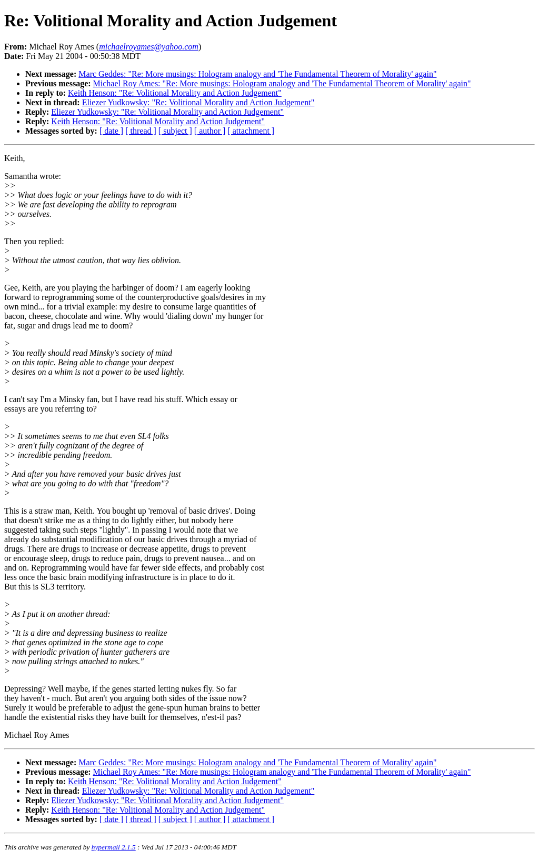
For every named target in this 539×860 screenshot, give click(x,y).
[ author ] (210, 130)
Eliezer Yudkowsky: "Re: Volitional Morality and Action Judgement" (198, 102)
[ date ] (111, 130)
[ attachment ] (250, 130)
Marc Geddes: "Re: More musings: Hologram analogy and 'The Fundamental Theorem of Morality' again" (257, 73)
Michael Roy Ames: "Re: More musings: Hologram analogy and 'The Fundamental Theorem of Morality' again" (282, 83)
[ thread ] (140, 130)
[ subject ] (175, 130)
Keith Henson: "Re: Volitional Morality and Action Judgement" (175, 92)
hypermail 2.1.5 (114, 847)
